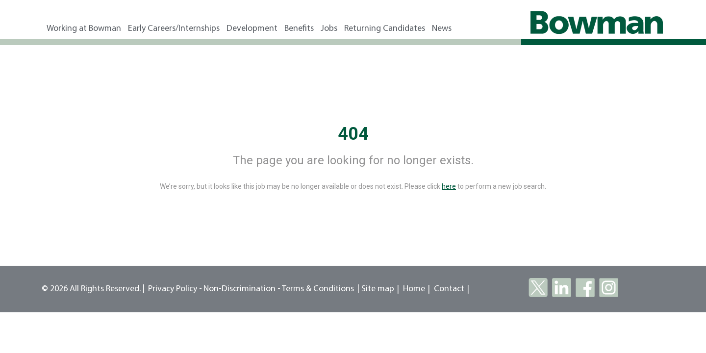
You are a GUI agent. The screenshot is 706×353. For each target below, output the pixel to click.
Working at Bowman (84, 28)
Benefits (299, 28)
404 (353, 134)
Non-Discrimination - (242, 289)
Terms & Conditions (318, 289)
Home (414, 289)
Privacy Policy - (175, 289)
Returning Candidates (384, 28)
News (442, 28)
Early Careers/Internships (174, 28)
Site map (377, 289)
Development (252, 28)
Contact (449, 289)
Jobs (329, 28)
